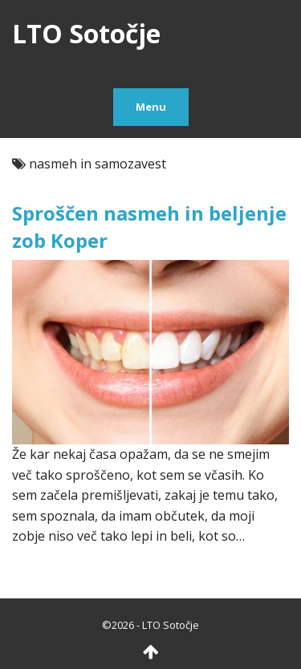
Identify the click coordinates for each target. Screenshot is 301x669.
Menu (151, 106)
